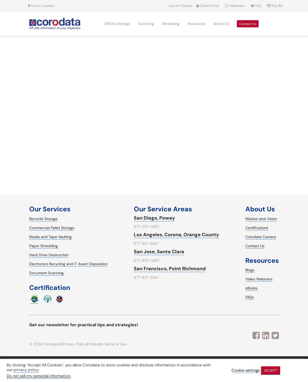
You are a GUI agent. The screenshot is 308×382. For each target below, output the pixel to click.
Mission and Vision (261, 218)
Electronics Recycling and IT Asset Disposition (68, 263)
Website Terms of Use (108, 344)
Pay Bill (275, 5)
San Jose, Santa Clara (159, 251)
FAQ (256, 5)
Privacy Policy (74, 344)
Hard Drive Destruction (49, 254)
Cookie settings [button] (246, 370)
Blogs (249, 270)
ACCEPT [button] (270, 370)
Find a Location (41, 5)
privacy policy (26, 369)
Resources (196, 23)
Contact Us (247, 24)
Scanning (146, 23)
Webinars (235, 5)
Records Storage (43, 218)
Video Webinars (258, 279)
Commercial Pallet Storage (51, 227)
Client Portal (207, 5)
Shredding (170, 23)
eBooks (251, 288)
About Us (221, 23)
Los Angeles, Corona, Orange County (176, 234)
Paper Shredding (43, 245)
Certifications (256, 227)
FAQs (249, 297)
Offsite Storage (117, 23)
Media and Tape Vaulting (50, 236)
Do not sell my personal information (38, 376)
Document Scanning (46, 273)
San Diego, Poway (154, 218)
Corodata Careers (260, 236)
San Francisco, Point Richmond (170, 268)
